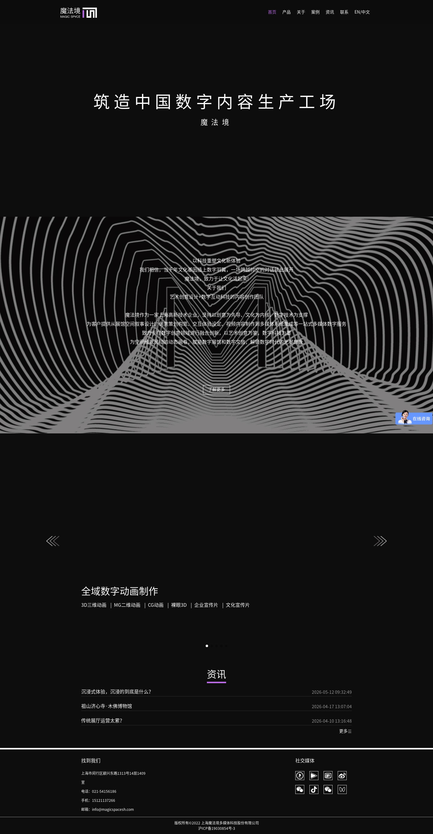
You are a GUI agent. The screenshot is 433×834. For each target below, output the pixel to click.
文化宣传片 (238, 605)
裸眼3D (179, 605)
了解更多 (216, 389)
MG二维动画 (127, 605)
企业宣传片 (206, 605)
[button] (380, 542)
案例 (315, 12)
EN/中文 (362, 12)
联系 (344, 12)
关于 (301, 12)
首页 (272, 12)
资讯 (330, 12)
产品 (286, 12)
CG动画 (156, 605)
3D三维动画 (93, 605)
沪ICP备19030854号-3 (216, 828)
